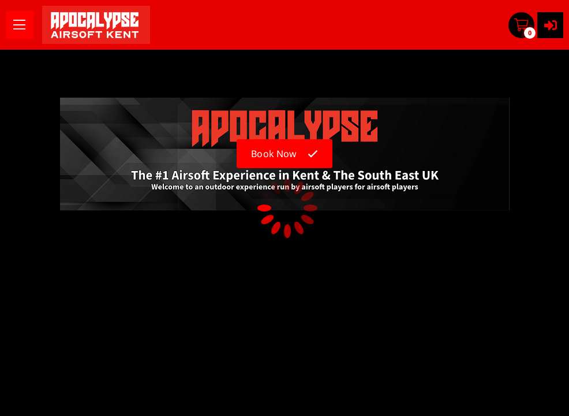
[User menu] (550, 25)
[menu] (19, 25)
